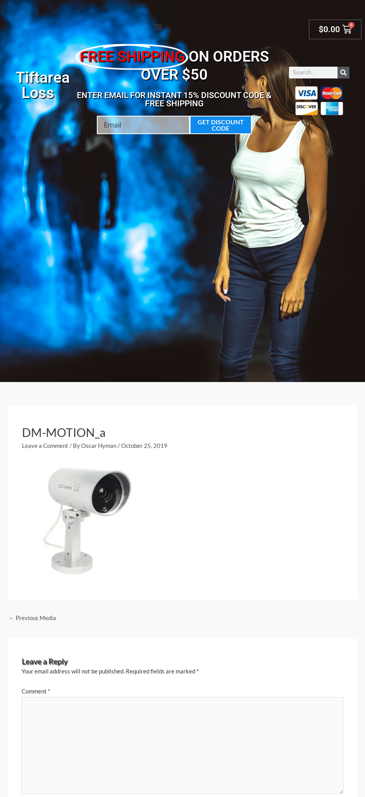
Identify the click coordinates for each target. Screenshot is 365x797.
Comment (36, 691)
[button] (158, 26)
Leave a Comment (45, 445)
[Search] (343, 72)
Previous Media (32, 617)
